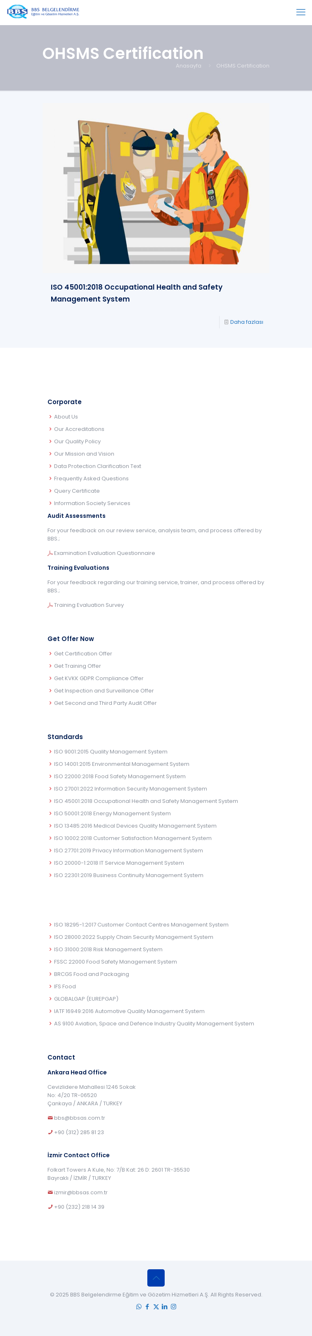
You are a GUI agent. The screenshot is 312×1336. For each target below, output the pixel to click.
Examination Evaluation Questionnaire (104, 553)
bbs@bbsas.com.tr (79, 1118)
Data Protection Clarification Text (97, 466)
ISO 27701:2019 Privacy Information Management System (128, 850)
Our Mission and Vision (84, 454)
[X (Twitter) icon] (156, 1306)
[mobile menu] (301, 12)
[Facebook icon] (147, 1306)
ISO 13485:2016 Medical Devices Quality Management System (135, 826)
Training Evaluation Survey (89, 605)
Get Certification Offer (83, 653)
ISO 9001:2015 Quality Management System (111, 752)
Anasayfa (188, 66)
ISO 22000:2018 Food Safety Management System (120, 776)
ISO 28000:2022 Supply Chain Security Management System (133, 937)
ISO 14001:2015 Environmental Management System (121, 764)
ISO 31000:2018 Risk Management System (108, 949)
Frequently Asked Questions (91, 478)
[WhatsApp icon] (139, 1306)
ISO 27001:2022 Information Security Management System (130, 789)
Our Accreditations (79, 429)
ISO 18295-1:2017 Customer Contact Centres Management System (141, 925)
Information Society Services (92, 503)
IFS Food (65, 986)
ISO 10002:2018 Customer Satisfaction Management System (133, 838)
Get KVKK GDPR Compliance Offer (99, 678)
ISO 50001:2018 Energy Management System (112, 813)
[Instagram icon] (173, 1306)
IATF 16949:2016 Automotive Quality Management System (129, 1011)
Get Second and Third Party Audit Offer (105, 703)
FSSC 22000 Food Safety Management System (115, 962)
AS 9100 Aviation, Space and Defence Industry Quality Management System (154, 1023)
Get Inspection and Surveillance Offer (104, 691)
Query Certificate (77, 491)
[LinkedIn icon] (165, 1306)
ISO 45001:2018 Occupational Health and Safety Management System (146, 801)
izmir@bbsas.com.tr (81, 1192)
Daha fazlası (246, 322)
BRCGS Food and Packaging (91, 974)
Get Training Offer (77, 666)
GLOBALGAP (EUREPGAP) (86, 999)
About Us (66, 417)
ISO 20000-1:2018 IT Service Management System (119, 863)
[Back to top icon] (156, 1278)
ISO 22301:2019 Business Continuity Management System (128, 875)
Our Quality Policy (77, 441)
